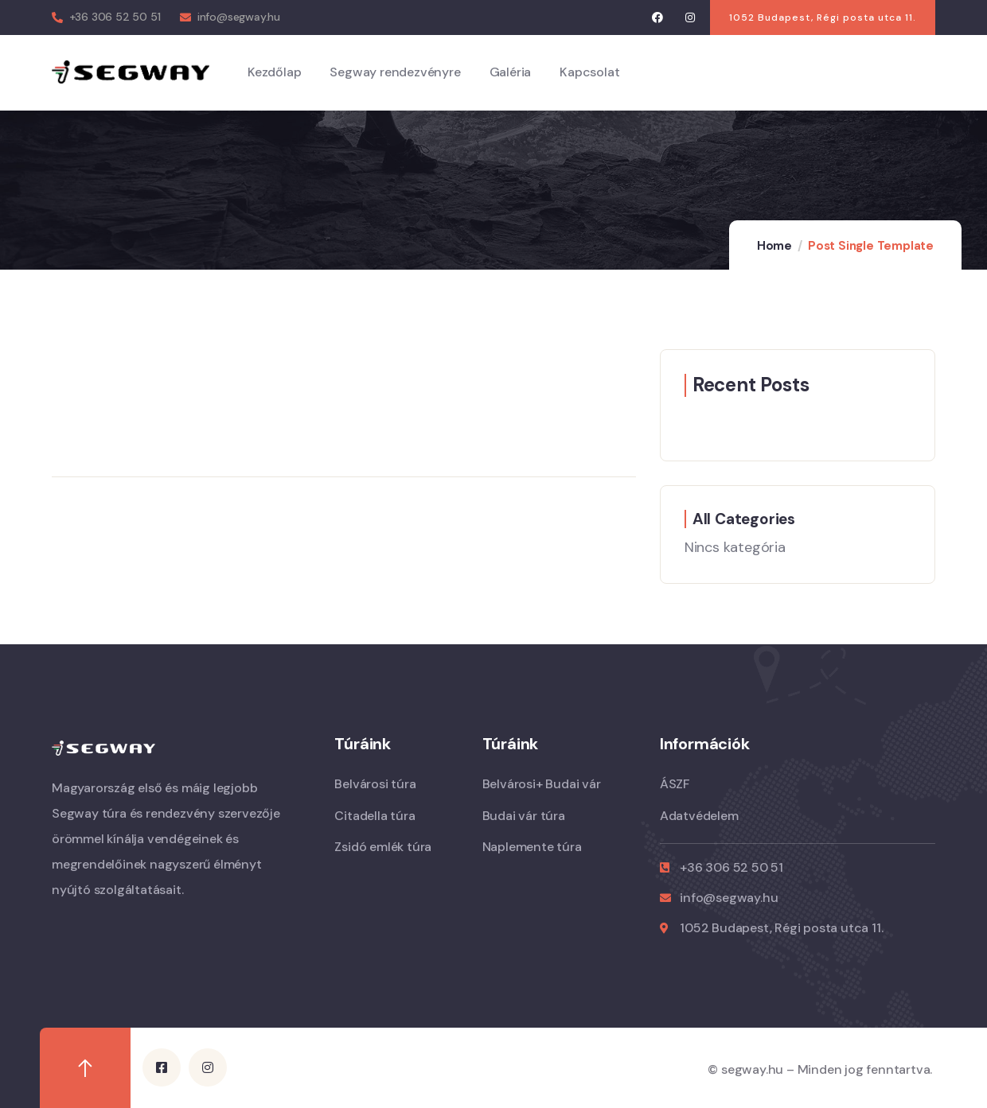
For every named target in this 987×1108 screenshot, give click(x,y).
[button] (822, 17)
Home (774, 246)
